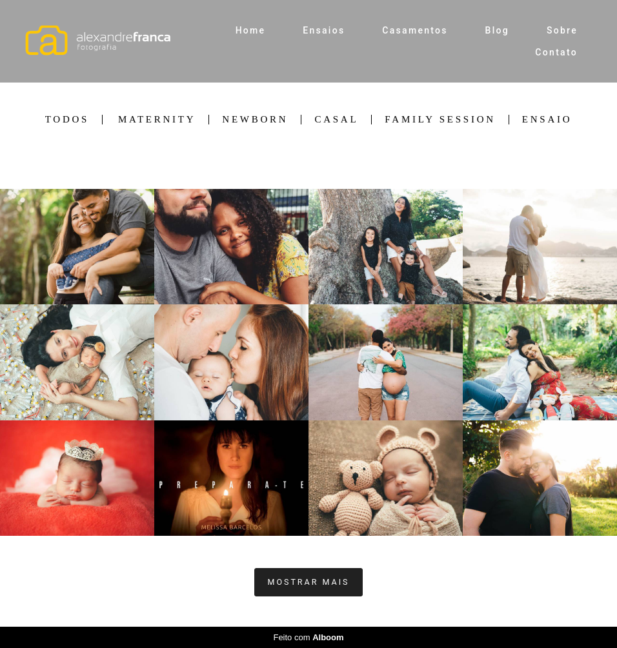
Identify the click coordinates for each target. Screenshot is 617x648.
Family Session (440, 119)
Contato (556, 52)
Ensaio (547, 119)
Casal (336, 119)
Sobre (562, 30)
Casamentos (415, 30)
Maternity (157, 119)
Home (251, 30)
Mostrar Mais (309, 582)
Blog (497, 30)
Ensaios (324, 30)
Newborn (255, 119)
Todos (67, 119)
